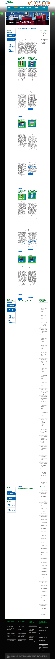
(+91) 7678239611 (11, 45)
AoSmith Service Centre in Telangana (43, 470)
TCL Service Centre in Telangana (43, 430)
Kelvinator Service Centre (43, 532)
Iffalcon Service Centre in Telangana (44, 355)
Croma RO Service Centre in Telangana (43, 35)
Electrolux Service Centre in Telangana (43, 325)
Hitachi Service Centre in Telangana (44, 348)
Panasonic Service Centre (43, 560)
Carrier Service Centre (43, 494)
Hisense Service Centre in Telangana (43, 346)
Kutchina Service (42, 542)
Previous (7, 17)
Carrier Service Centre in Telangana (44, 311)
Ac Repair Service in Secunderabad (31, 627)
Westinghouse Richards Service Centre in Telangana (43, 452)
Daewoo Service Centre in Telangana (43, 320)
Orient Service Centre (43, 558)
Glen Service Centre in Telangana (43, 334)
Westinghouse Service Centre (43, 593)
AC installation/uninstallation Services (32, 166)
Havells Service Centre (43, 516)
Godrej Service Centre (43, 513)
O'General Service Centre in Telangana (43, 394)
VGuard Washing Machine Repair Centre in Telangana (43, 439)
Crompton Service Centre (43, 498)
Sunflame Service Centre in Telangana (44, 427)
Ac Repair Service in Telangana (20, 624)
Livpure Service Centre (43, 545)
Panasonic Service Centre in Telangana (43, 401)
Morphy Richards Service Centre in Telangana (44, 392)
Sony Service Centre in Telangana (43, 425)
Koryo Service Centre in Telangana (43, 376)
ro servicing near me (42, 640)
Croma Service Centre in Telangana (44, 313)
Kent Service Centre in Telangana (43, 369)
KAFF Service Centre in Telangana (43, 362)
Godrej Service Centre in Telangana (44, 336)
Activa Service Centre (43, 602)
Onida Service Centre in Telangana (43, 396)
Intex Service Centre (43, 528)
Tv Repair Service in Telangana (20, 629)
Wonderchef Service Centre (43, 597)
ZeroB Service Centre (43, 599)
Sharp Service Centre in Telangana (43, 417)
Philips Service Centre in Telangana (44, 403)
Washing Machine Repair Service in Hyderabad (10, 631)
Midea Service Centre (43, 548)
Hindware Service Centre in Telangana (44, 343)
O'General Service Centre (43, 555)
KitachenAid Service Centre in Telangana (43, 373)
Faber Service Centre (43, 508)
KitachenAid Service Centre (43, 539)
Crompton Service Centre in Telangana (43, 316)
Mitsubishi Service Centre (43, 550)
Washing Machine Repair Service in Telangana (21, 636)
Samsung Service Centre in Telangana (44, 410)
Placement (43, 7)
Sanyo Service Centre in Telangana (43, 415)
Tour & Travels (29, 7)
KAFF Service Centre (43, 530)
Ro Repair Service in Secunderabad (31, 630)
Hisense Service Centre (43, 519)
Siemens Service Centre (43, 573)
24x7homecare (21, 654)
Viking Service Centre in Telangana (43, 444)
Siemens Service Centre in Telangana (43, 420)
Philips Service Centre (43, 562)
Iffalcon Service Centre (43, 525)
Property (22, 7)
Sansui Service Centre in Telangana (44, 413)
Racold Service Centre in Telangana (44, 408)
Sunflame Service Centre (44, 577)
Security (36, 7)
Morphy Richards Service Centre (44, 553)
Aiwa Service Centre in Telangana (43, 466)
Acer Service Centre (43, 600)
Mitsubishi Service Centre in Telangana (43, 389)
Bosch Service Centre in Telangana (43, 306)
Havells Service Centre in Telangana (43, 341)
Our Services (15, 7)
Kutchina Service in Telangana (43, 378)
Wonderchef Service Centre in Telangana (43, 456)
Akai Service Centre (43, 605)
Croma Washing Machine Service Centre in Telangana (44, 40)
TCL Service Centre (43, 579)
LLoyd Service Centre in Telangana (43, 385)
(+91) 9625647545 (11, 50)
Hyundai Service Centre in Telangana (43, 350)
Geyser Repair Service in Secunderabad (32, 639)
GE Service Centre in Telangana (43, 332)
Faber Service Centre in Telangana (43, 329)
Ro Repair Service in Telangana (21, 627)
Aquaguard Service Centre (43, 611)
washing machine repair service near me (42, 631)
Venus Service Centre (43, 583)
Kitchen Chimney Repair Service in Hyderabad (10, 640)
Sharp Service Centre (43, 571)
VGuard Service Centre (43, 585)
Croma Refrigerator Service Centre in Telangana (43, 43)
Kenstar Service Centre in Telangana (43, 366)
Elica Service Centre (43, 507)
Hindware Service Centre (44, 517)
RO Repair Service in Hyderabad (10, 627)
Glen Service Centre (43, 511)
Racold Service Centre (43, 565)
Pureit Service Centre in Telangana (43, 406)
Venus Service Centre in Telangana (43, 436)
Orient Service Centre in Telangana (43, 399)
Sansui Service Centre (43, 568)
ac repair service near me (43, 625)
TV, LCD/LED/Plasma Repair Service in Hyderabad (11, 624)
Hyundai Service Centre (43, 522)
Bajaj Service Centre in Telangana (43, 480)
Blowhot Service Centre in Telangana (43, 483)
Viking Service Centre (43, 588)
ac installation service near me (43, 627)
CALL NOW (11, 35)
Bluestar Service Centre (43, 490)
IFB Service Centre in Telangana (43, 353)
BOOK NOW (11, 310)
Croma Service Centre (43, 496)
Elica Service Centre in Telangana (43, 327)
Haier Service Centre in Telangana (43, 339)
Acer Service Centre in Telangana (43, 461)
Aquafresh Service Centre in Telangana (43, 473)
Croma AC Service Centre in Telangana (43, 33)
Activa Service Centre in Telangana (43, 463)
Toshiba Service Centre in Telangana (43, 432)
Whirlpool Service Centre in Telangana (44, 454)
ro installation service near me (43, 642)
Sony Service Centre (43, 576)
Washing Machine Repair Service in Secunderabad (32, 632)
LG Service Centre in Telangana (43, 380)
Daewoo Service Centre (43, 501)
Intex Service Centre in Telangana (43, 359)
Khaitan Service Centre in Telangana (43, 371)
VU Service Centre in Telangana (43, 449)
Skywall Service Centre (43, 574)
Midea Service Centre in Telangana (43, 387)
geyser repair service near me (43, 643)
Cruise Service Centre (43, 500)
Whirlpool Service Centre (44, 595)
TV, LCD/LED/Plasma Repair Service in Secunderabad (33, 625)
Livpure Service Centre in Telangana (43, 383)
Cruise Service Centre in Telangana (43, 318)
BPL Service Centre (43, 493)
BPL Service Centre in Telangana (43, 309)
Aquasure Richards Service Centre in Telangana (43, 478)
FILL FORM (11, 39)
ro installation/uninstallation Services (32, 241)
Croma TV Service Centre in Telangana (43, 37)
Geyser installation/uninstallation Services (21, 243)
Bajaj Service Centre (43, 614)
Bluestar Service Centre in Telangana (43, 304)
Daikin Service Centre (43, 503)
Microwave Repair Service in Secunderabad (33, 637)
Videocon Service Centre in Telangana (44, 442)
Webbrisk (47, 654)
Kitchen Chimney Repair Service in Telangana (21, 640)
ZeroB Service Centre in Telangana (43, 459)
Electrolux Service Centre (43, 505)
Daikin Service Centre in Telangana (43, 323)
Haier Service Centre (43, 514)
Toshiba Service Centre (43, 580)
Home (9, 7)
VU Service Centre (43, 591)
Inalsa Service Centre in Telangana (43, 357)
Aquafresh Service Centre (43, 609)
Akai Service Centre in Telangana (43, 468)
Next (48, 17)
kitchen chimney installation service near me (43, 650)
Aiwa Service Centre (43, 603)
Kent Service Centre (43, 535)
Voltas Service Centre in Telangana (43, 447)
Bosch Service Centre (43, 491)
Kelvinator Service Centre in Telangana (43, 364)
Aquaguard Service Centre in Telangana (43, 475)
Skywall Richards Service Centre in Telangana (42, 422)
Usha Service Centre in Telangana (43, 434)
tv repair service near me (43, 637)
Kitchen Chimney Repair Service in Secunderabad (32, 641)
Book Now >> (9, 32)
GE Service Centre (43, 510)
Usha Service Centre (43, 582)
